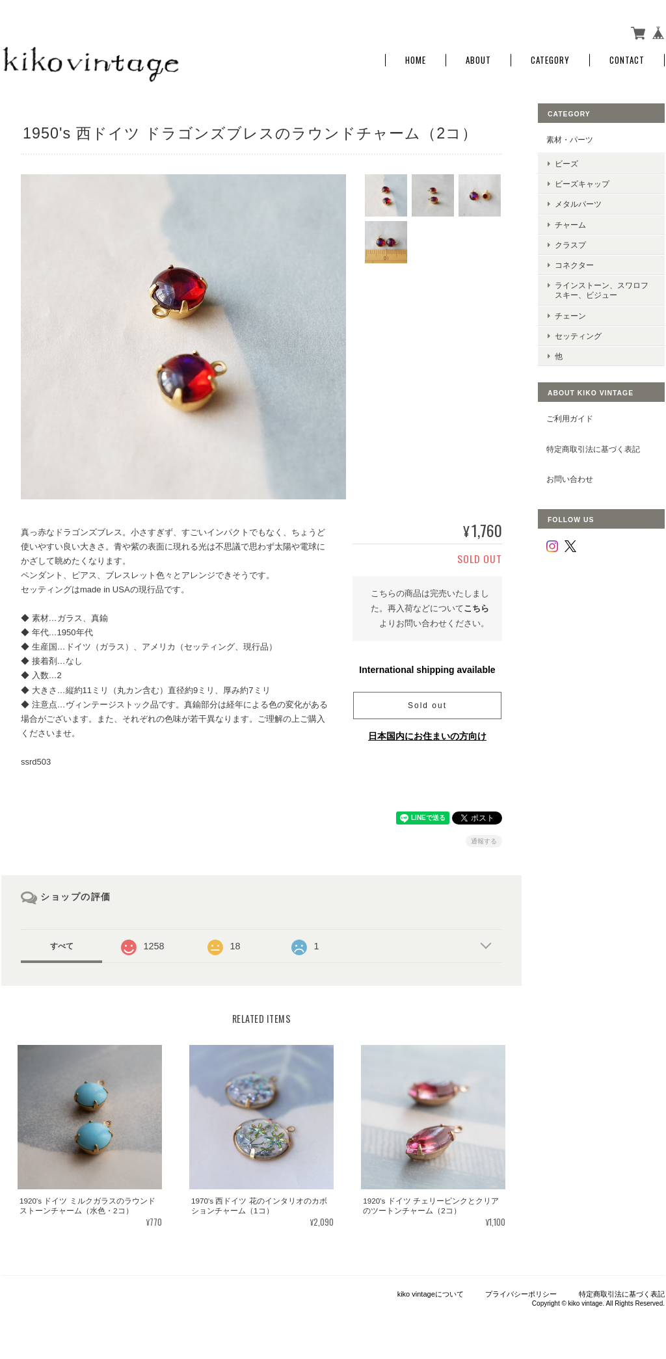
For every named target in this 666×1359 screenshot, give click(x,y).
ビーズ (566, 163)
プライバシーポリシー (521, 1294)
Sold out (427, 705)
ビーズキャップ (582, 183)
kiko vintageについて (430, 1294)
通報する (484, 841)
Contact (627, 60)
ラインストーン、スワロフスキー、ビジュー (601, 290)
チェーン (570, 315)
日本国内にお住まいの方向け (427, 736)
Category (550, 60)
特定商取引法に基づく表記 (593, 449)
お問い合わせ (569, 479)
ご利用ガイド (569, 418)
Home (415, 60)
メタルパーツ (578, 204)
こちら (476, 608)
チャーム (570, 224)
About (478, 60)
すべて (61, 946)
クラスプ (570, 245)
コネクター (574, 265)
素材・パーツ (569, 139)
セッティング (578, 336)
